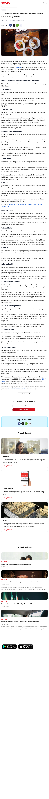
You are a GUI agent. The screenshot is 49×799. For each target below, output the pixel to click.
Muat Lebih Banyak (24, 394)
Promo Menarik (23, 409)
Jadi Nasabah (24, 406)
